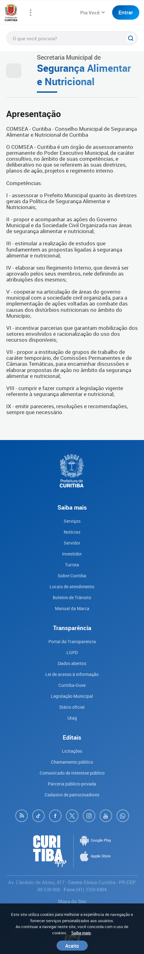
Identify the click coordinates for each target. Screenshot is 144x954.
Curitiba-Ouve (72, 685)
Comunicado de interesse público (72, 773)
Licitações (72, 751)
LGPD (72, 652)
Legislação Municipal (72, 696)
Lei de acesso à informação (72, 674)
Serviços (72, 521)
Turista (72, 565)
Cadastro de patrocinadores (72, 795)
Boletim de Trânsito (72, 597)
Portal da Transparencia (72, 641)
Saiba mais (81, 933)
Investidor (72, 554)
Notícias (72, 532)
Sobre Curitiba (72, 576)
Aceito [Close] (72, 945)
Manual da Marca (72, 608)
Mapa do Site (72, 901)
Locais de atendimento (72, 587)
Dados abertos (72, 663)
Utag (72, 718)
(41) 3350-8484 (91, 889)
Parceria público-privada (72, 784)
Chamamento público (72, 762)
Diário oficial (72, 707)
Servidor (72, 543)
